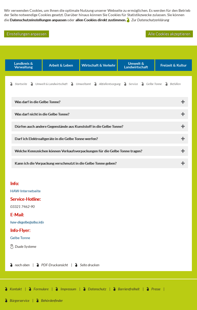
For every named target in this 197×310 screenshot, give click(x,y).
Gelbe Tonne (20, 238)
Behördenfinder (52, 300)
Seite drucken (89, 265)
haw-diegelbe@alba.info (27, 222)
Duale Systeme (25, 246)
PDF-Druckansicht (54, 265)
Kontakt (16, 289)
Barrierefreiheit (129, 289)
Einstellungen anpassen (26, 33)
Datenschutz (97, 289)
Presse (155, 289)
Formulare (41, 289)
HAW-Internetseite (25, 191)
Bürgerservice (19, 300)
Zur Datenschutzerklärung (150, 20)
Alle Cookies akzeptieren (169, 33)
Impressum (68, 289)
